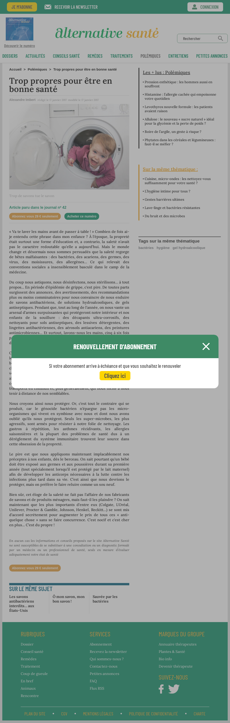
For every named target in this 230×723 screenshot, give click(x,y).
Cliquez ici (115, 375)
